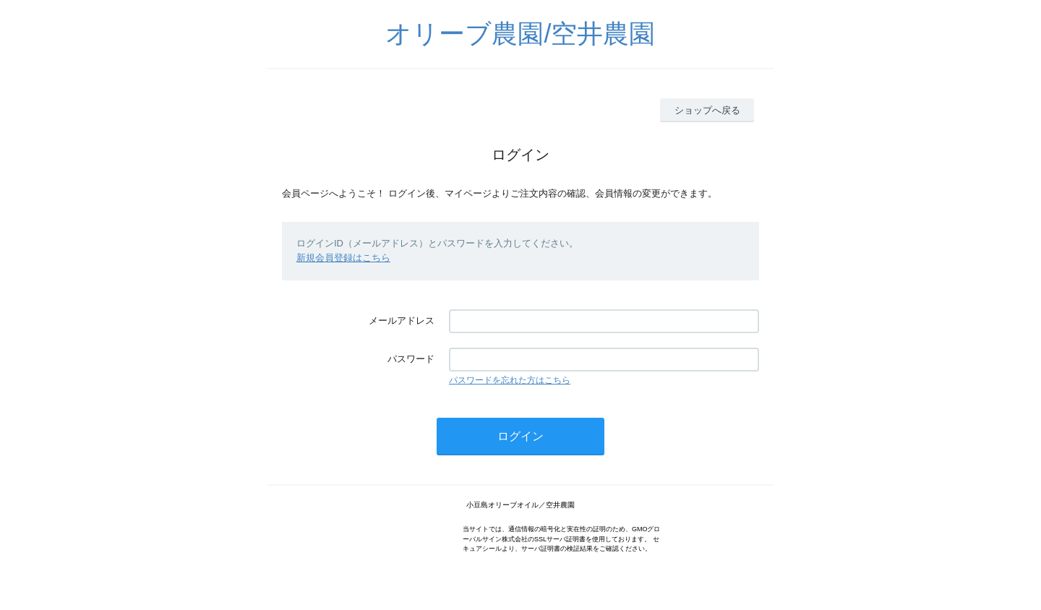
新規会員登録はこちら (343, 257)
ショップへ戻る (707, 110)
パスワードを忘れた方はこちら (509, 380)
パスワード (410, 358)
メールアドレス (401, 320)
